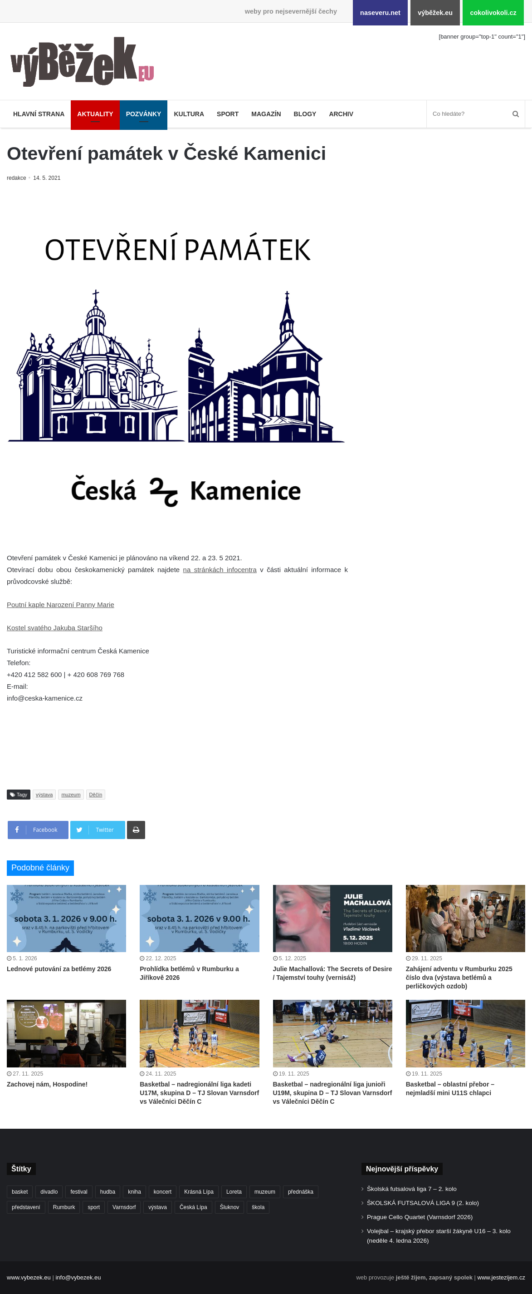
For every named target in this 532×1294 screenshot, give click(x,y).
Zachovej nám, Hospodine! (47, 1084)
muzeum (70, 794)
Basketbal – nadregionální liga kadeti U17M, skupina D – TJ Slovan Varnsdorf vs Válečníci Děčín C (199, 1093)
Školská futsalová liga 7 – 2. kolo (412, 1188)
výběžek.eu (435, 12)
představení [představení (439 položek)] (26, 1207)
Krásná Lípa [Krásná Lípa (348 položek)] (199, 1192)
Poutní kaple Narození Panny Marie (60, 604)
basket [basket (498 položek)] (20, 1192)
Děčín (95, 794)
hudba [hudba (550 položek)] (107, 1192)
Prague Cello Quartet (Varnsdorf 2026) (420, 1217)
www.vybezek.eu (29, 1277)
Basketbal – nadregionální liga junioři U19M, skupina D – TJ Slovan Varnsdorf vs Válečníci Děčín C (332, 1093)
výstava (44, 794)
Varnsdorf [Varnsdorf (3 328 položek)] (124, 1207)
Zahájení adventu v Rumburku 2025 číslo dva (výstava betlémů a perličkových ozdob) (459, 977)
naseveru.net (380, 12)
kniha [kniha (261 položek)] (134, 1192)
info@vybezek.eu (78, 1277)
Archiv (341, 114)
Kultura (189, 114)
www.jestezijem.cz (501, 1277)
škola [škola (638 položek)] (258, 1207)
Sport (228, 114)
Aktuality (95, 114)
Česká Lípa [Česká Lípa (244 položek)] (193, 1207)
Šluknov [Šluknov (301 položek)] (229, 1207)
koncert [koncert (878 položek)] (162, 1192)
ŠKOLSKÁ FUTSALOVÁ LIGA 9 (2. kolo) (423, 1203)
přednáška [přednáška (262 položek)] (300, 1192)
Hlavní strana (38, 114)
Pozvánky (143, 114)
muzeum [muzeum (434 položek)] (264, 1192)
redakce (17, 178)
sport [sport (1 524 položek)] (94, 1207)
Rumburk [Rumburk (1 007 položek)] (64, 1207)
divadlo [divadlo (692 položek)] (49, 1192)
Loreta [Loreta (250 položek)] (234, 1192)
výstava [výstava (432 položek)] (157, 1207)
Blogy (305, 114)
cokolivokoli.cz (493, 12)
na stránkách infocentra (220, 569)
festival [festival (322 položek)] (78, 1192)
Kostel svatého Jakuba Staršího (54, 628)
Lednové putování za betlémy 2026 (59, 969)
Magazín (266, 114)
